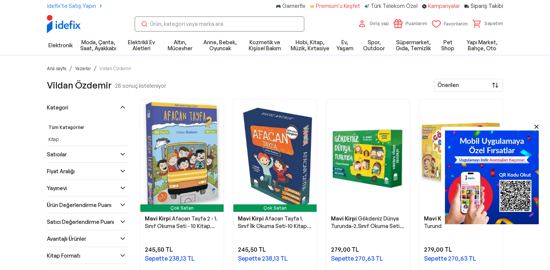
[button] (487, 23)
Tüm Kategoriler (66, 127)
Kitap (53, 139)
